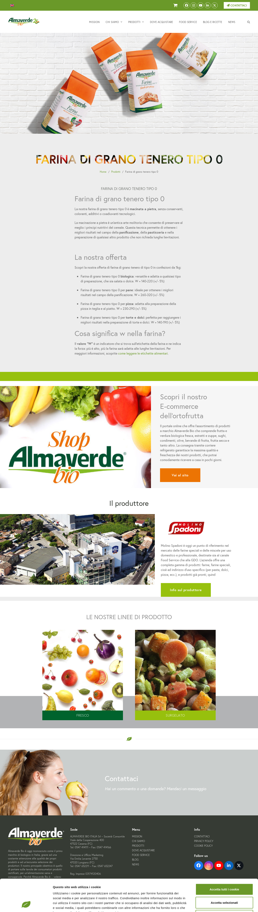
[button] (248, 22)
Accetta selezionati (224, 872)
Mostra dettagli (212, 904)
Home (103, 171)
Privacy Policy (203, 841)
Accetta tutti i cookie (224, 859)
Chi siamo (138, 841)
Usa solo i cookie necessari (224, 885)
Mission (137, 836)
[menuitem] (12, 5)
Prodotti (115, 171)
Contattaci (237, 5)
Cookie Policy (203, 845)
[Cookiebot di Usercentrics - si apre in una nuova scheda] (26, 904)
